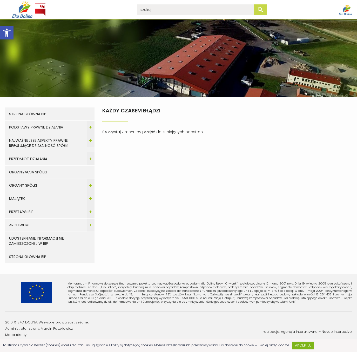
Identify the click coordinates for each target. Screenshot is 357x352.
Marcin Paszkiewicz (57, 328)
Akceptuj (303, 345)
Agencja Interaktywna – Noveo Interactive (316, 331)
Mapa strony (15, 334)
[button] (7, 32)
